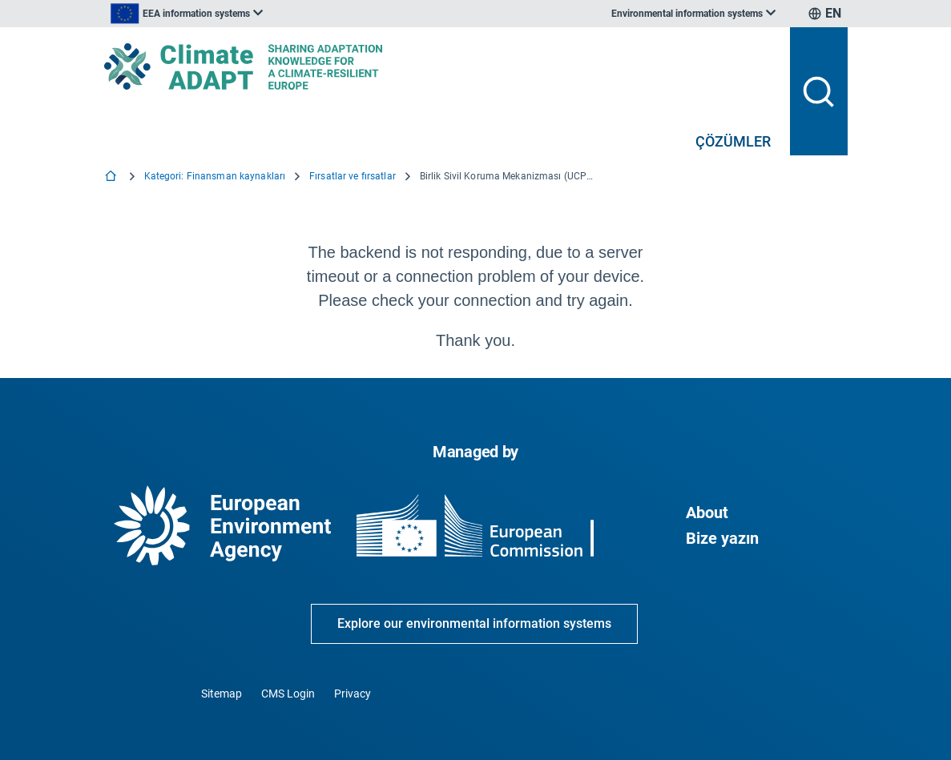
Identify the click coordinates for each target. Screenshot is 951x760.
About (707, 512)
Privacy (352, 693)
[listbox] (266, 13)
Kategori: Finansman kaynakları (215, 176)
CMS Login (288, 693)
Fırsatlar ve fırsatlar (352, 176)
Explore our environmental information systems (474, 623)
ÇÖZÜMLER (733, 141)
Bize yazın (722, 538)
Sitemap (221, 693)
